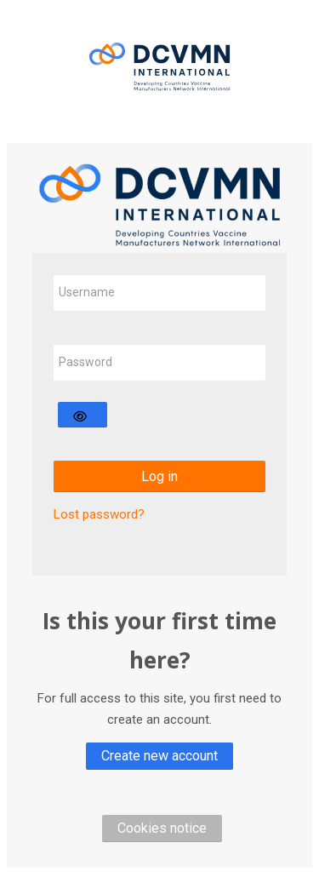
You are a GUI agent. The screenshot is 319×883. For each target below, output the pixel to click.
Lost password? (99, 514)
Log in (159, 476)
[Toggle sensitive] (82, 414)
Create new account (159, 756)
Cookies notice (162, 828)
